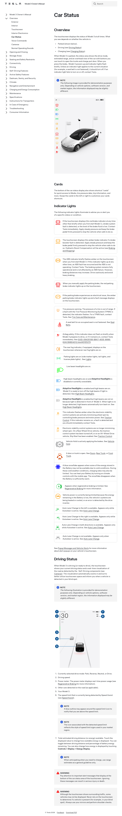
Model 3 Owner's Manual (20, 14)
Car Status (16, 37)
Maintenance (15, 93)
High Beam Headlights (84, 394)
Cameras (58, 574)
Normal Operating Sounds (22, 48)
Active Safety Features (19, 74)
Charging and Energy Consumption (24, 90)
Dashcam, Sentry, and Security (23, 78)
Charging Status (77, 51)
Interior (14, 26)
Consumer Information (19, 112)
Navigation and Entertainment (22, 86)
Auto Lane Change (91, 511)
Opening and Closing (19, 52)
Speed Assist (67, 698)
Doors (92, 453)
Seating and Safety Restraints (22, 59)
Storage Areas (16, 56)
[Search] (104, 3)
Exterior (14, 22)
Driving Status (75, 47)
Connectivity (15, 63)
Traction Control (105, 436)
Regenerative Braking (74, 489)
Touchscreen (17, 29)
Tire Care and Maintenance (83, 317)
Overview (14, 18)
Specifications (16, 97)
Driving (13, 67)
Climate (13, 82)
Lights (88, 359)
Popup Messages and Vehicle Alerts (73, 548)
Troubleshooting (17, 108)
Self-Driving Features (19, 71)
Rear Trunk (100, 453)
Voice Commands (19, 41)
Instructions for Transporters (22, 101)
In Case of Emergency (19, 105)
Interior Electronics (19, 33)
